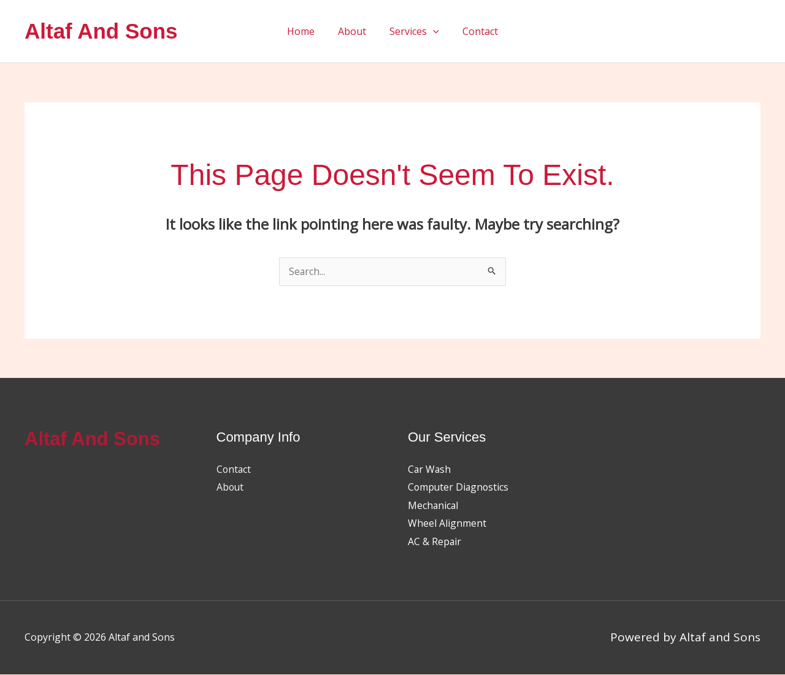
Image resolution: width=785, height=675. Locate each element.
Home (306, 31)
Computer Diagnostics (459, 487)
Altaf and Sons (101, 31)
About (354, 31)
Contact (474, 31)
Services (412, 31)
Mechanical (433, 506)
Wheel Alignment (447, 524)
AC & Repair (435, 542)
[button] (431, 31)
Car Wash (430, 470)
